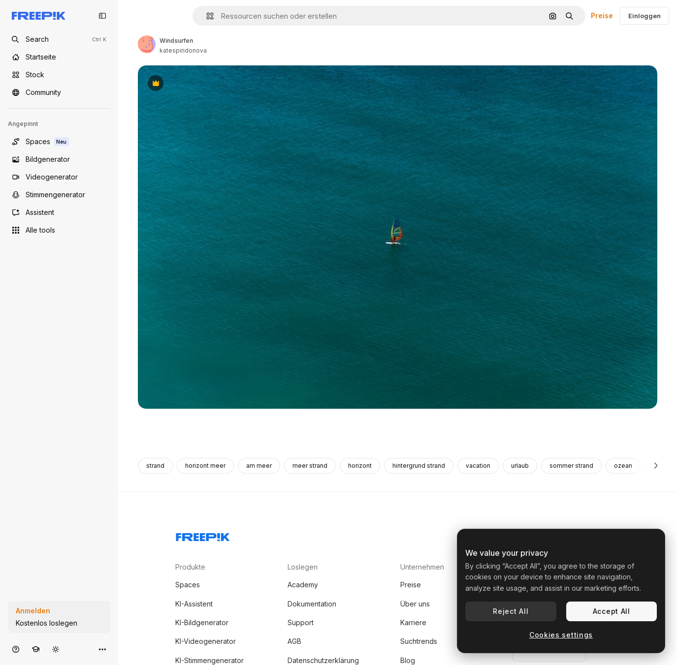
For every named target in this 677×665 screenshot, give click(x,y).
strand (155, 465)
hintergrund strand (418, 465)
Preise (602, 15)
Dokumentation (312, 604)
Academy (303, 584)
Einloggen (644, 16)
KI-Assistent (194, 604)
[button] (206, 16)
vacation (478, 465)
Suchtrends (418, 641)
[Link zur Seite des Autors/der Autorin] (147, 44)
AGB (294, 641)
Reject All (510, 611)
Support (301, 622)
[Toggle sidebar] (102, 16)
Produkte (190, 567)
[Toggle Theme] (56, 649)
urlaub (520, 465)
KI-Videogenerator (205, 641)
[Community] (59, 92)
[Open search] (59, 39)
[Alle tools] (59, 230)
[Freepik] (38, 16)
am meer (259, 465)
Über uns (415, 604)
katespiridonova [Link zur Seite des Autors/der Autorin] (183, 50)
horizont (360, 465)
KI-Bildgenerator (201, 622)
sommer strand (571, 465)
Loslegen (303, 567)
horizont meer (205, 465)
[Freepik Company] (202, 535)
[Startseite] (59, 57)
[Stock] (59, 75)
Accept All (611, 611)
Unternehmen (422, 567)
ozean (623, 465)
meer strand (309, 465)
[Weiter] (656, 466)
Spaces (187, 584)
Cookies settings (561, 635)
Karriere (413, 622)
